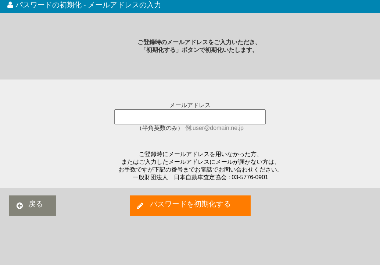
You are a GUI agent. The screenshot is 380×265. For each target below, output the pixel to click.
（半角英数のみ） (160, 128)
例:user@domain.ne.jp (214, 128)
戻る (35, 204)
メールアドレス (190, 105)
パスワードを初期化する (190, 204)
